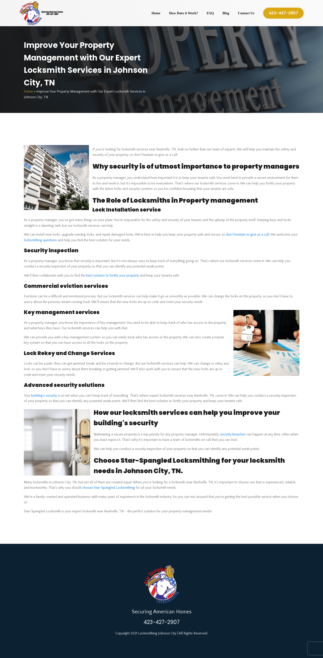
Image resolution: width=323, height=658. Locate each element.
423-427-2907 (283, 13)
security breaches (233, 434)
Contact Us (246, 13)
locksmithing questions (40, 240)
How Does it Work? (183, 13)
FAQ (210, 13)
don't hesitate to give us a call (247, 234)
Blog (225, 13)
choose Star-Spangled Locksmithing (108, 488)
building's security (44, 395)
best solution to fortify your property (112, 275)
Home (155, 13)
